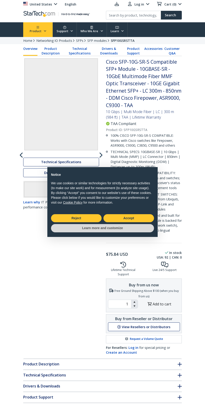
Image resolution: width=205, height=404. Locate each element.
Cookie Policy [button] (73, 202)
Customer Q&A (172, 51)
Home (27, 40)
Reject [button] (76, 218)
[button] (134, 302)
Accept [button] (128, 218)
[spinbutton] (119, 304)
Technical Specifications (80, 51)
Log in (133, 347)
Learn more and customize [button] (102, 228)
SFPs (79, 40)
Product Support (133, 51)
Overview (30, 49)
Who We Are (91, 29)
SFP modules (97, 40)
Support (65, 29)
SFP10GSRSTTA (122, 40)
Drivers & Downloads (109, 51)
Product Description (51, 51)
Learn (117, 29)
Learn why (31, 222)
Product (38, 29)
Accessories (153, 49)
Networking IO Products (54, 40)
